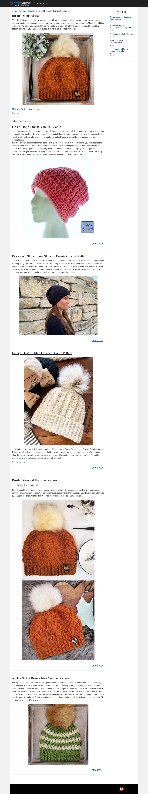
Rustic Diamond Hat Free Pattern (34, 480)
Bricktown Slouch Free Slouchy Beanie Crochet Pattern (49, 256)
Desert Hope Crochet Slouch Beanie (36, 127)
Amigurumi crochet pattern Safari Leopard (120, 18)
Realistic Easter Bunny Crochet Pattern (118, 42)
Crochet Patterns (42, 4)
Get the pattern (18, 462)
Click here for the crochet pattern (26, 109)
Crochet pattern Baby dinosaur (121, 34)
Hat (18, 113)
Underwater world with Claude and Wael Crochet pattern (119, 51)
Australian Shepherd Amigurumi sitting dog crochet (122, 26)
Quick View (97, 244)
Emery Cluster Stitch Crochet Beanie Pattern (42, 353)
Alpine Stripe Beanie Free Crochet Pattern (40, 678)
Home (14, 11)
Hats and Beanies (43, 11)
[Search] (131, 3)
